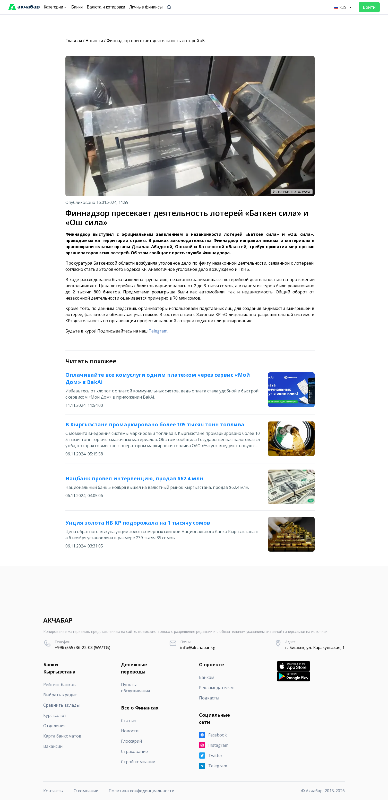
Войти (369, 7)
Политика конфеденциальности (141, 791)
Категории (55, 7)
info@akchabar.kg (197, 647)
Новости (94, 40)
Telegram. (158, 331)
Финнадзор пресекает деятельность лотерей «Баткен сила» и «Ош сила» (180, 40)
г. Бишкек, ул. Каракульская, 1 (315, 647)
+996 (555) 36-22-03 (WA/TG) (82, 647)
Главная (73, 40)
